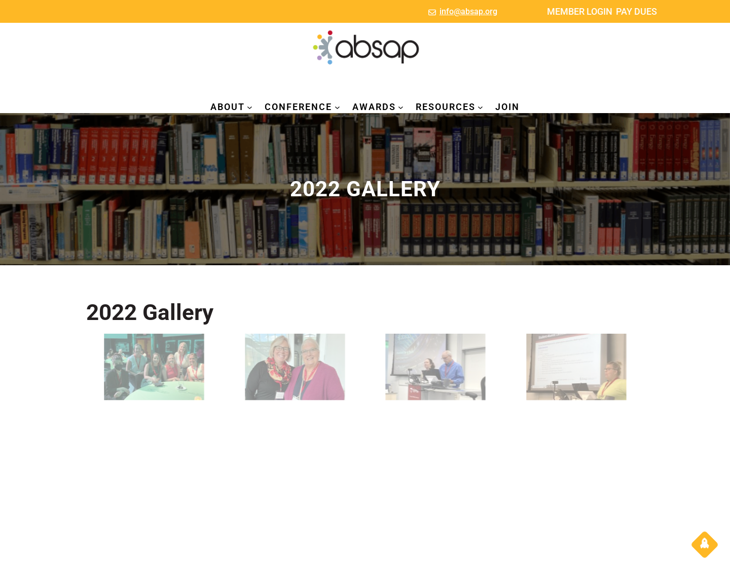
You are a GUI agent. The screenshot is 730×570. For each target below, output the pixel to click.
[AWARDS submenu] (401, 107)
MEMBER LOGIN (579, 11)
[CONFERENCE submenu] (337, 107)
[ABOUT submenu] (249, 107)
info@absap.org (468, 11)
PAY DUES (636, 11)
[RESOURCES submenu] (480, 107)
